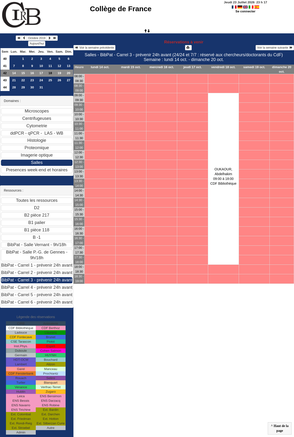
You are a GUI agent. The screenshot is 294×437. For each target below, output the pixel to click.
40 (5, 59)
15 (23, 73)
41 (5, 66)
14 (14, 73)
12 (59, 66)
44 (5, 87)
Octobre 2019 (37, 38)
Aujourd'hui (37, 43)
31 (41, 87)
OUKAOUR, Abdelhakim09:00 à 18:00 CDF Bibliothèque (223, 176)
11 (50, 66)
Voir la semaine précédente (94, 47)
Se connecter (246, 11)
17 (41, 73)
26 (59, 80)
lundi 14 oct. (100, 67)
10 (41, 66)
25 (50, 80)
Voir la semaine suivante (275, 47)
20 (68, 73)
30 (32, 87)
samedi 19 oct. (254, 67)
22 (23, 80)
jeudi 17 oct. (192, 67)
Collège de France (120, 9)
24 (41, 80)
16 (32, 73)
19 (59, 73)
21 (14, 80)
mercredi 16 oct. (162, 67)
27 (68, 80)
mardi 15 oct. (131, 67)
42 (5, 73)
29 (23, 87)
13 (68, 66)
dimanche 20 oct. (281, 69)
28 (14, 87)
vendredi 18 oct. (223, 67)
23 (32, 80)
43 (5, 80)
